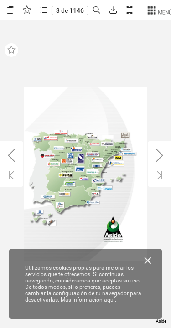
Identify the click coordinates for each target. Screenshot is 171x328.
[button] (10, 10)
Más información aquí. (88, 300)
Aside (161, 321)
